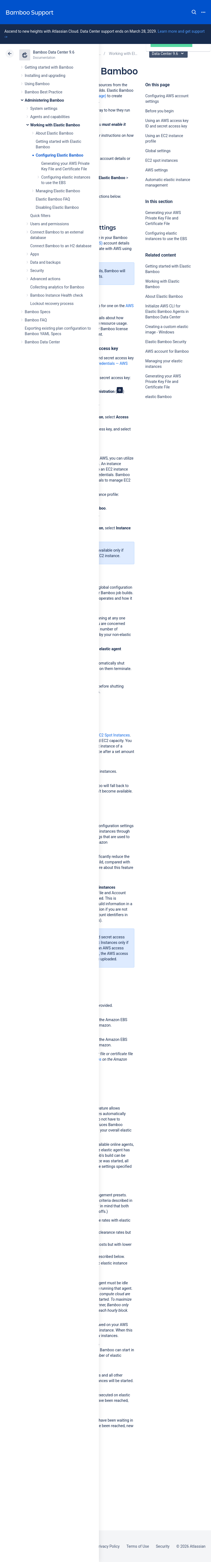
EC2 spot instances (161, 160)
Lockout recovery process (52, 303)
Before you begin (159, 111)
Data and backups (45, 262)
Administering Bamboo (44, 100)
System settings (43, 108)
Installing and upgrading (45, 75)
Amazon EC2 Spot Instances (106, 735)
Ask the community (164, 450)
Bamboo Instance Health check (56, 295)
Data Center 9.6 (169, 53)
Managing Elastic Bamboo (58, 191)
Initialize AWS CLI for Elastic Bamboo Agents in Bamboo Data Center (167, 311)
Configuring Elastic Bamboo (59, 155)
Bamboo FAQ (36, 320)
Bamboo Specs (37, 312)
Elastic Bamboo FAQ (53, 199)
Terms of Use (137, 1546)
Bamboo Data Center (42, 342)
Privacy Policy (108, 1546)
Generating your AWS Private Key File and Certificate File (163, 218)
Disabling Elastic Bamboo (57, 207)
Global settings (158, 151)
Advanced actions (45, 279)
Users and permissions (49, 224)
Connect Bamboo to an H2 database (60, 246)
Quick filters (40, 215)
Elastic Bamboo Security (165, 342)
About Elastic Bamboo (54, 133)
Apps (34, 254)
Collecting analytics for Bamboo (57, 287)
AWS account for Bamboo (167, 351)
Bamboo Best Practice (43, 92)
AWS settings (156, 170)
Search (194, 12)
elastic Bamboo (158, 396)
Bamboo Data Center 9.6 (53, 52)
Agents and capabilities (50, 117)
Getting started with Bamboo (49, 67)
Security (37, 270)
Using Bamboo (37, 84)
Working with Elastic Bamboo (55, 125)
